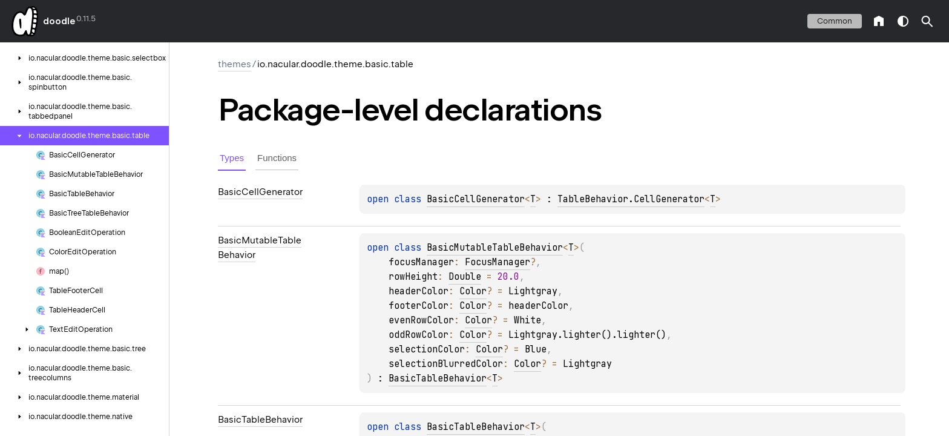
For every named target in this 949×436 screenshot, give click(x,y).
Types (232, 158)
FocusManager (497, 262)
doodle (58, 21)
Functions (277, 158)
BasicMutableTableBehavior (495, 248)
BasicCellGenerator (476, 199)
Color (473, 291)
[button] (927, 21)
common (834, 20)
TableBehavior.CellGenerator (630, 199)
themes (234, 64)
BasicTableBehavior (438, 378)
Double (464, 277)
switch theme (903, 21)
